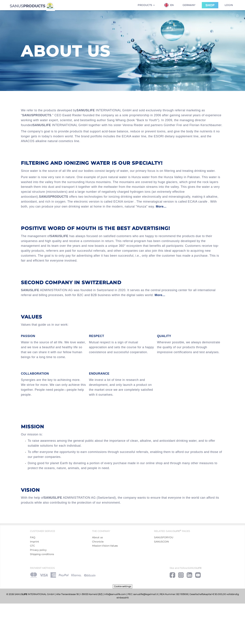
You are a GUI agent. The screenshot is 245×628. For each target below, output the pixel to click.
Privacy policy (38, 550)
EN (169, 5)
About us (97, 537)
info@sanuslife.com (115, 594)
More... (161, 206)
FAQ (32, 537)
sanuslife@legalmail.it (145, 594)
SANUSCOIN (161, 541)
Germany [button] (189, 5)
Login (229, 5)
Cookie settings (122, 586)
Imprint (34, 541)
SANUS (32, 5)
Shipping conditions (42, 554)
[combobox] (171, 5)
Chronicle (97, 541)
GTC (32, 545)
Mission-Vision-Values (105, 545)
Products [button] (146, 5)
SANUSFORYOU (163, 537)
